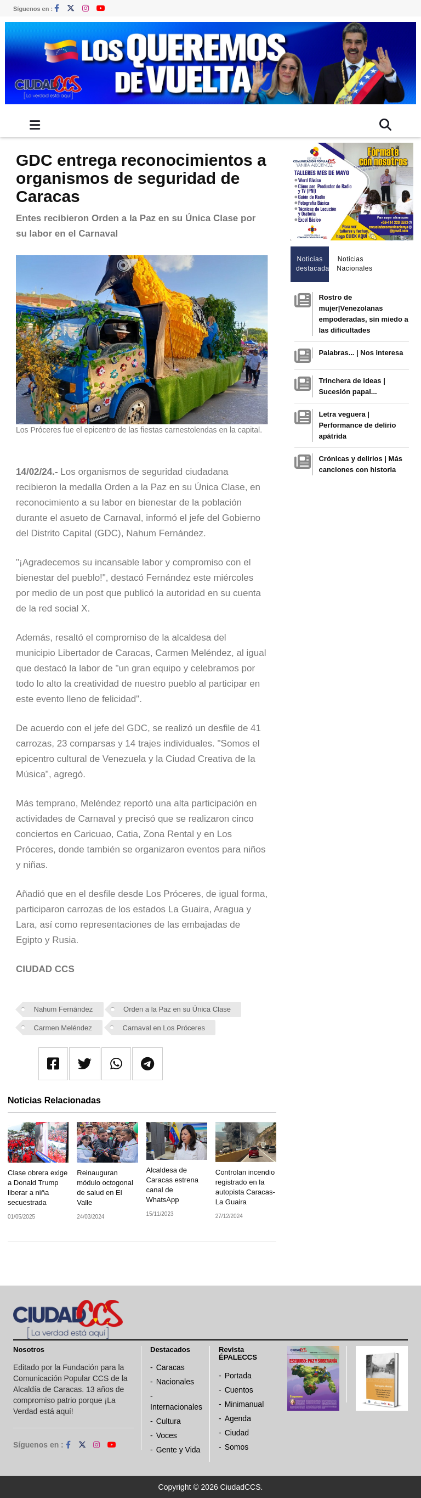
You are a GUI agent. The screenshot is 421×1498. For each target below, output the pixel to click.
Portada (238, 1375)
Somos (237, 1447)
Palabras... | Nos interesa (360, 353)
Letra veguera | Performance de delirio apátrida (357, 425)
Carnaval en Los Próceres (164, 1028)
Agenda (238, 1418)
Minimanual (244, 1404)
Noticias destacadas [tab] (312, 263)
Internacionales (176, 1406)
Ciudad (237, 1432)
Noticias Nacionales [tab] (353, 263)
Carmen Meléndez (63, 1028)
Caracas (170, 1367)
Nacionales (175, 1381)
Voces (166, 1435)
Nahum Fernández (63, 1009)
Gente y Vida (178, 1449)
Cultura (168, 1421)
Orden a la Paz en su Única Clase (177, 1009)
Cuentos (239, 1389)
